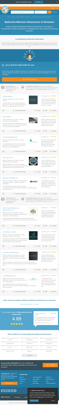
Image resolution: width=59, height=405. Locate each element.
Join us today (50, 365)
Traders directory (50, 379)
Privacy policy (23, 379)
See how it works (9, 383)
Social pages (36, 383)
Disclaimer (35, 381)
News (47, 381)
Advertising (48, 377)
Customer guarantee (50, 383)
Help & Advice (36, 379)
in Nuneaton (29, 304)
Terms (21, 383)
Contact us (22, 381)
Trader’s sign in (54, 5)
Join (38, 1)
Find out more (51, 89)
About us (22, 377)
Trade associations (37, 377)
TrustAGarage (17, 397)
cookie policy (40, 397)
